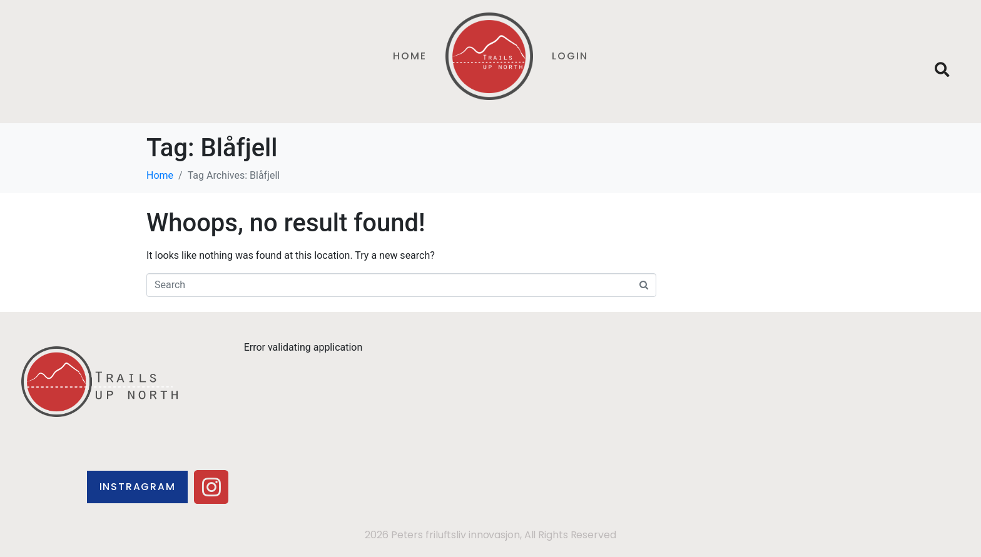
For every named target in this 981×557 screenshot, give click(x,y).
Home (410, 56)
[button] (942, 70)
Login (570, 56)
